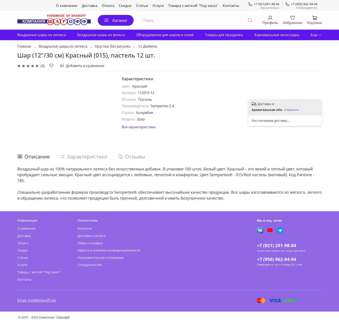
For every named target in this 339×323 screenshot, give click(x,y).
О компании (66, 5)
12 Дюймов (147, 46)
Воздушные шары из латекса (41, 34)
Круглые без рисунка (112, 46)
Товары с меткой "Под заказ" (193, 5)
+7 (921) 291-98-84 (276, 245)
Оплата (108, 5)
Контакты (231, 5)
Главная (24, 46)
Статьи (142, 5)
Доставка (90, 5)
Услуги (158, 5)
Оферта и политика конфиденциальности (109, 250)
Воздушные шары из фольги (101, 34)
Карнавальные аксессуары (276, 34)
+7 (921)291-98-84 (263, 4)
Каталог (116, 20)
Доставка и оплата (91, 236)
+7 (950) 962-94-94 (301, 4)
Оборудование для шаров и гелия (164, 34)
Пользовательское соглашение (101, 258)
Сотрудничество (90, 265)
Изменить (291, 110)
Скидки (125, 5)
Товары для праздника (224, 34)
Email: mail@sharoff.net (36, 300)
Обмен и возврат (90, 243)
